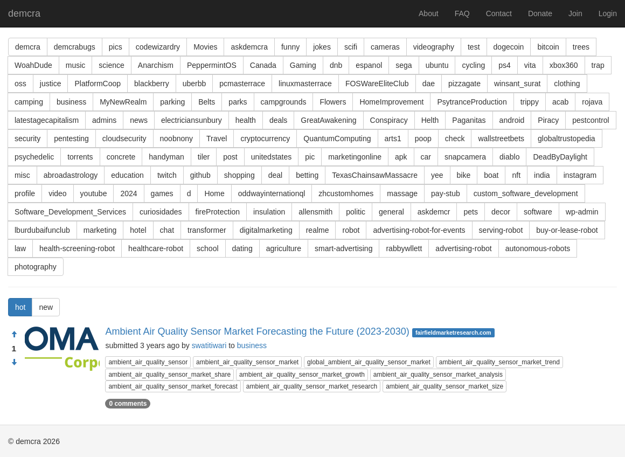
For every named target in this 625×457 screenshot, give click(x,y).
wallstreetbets (501, 138)
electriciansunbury (191, 120)
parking (172, 102)
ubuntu (437, 65)
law (20, 248)
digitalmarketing (266, 230)
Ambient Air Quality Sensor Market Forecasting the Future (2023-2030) (257, 331)
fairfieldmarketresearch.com (453, 332)
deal (275, 175)
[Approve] (14, 335)
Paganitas (468, 120)
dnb (336, 65)
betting (307, 175)
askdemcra (249, 47)
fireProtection (218, 211)
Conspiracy (389, 120)
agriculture (283, 248)
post (230, 157)
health (245, 120)
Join (575, 13)
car (426, 157)
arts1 (393, 138)
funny (290, 47)
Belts (206, 102)
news (139, 120)
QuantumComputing (337, 138)
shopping (239, 175)
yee (437, 175)
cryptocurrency (265, 138)
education (127, 175)
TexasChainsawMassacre (375, 175)
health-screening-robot (77, 248)
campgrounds (284, 102)
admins (104, 120)
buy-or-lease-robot (567, 230)
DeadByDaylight (560, 157)
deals (278, 120)
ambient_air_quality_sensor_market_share (169, 374)
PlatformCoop (97, 83)
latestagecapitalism (47, 120)
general (391, 211)
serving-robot (501, 230)
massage (402, 193)
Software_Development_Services (70, 211)
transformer (207, 230)
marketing (100, 230)
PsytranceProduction (471, 102)
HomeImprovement (391, 102)
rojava (592, 102)
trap (598, 65)
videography (433, 47)
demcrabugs (74, 47)
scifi (350, 47)
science (111, 65)
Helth (430, 120)
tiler (204, 157)
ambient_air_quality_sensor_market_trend (499, 362)
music (76, 65)
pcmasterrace (242, 83)
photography (36, 266)
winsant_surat (517, 83)
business (71, 102)
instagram (580, 175)
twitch (167, 175)
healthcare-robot (155, 248)
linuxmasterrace (305, 83)
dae (428, 83)
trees (581, 47)
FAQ (462, 13)
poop (423, 138)
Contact (499, 13)
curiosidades (161, 211)
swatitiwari (209, 345)
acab (560, 102)
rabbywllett (404, 248)
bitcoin (548, 47)
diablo (509, 157)
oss (20, 83)
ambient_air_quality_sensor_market (247, 362)
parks (237, 102)
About (429, 13)
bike (464, 175)
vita (530, 65)
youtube (93, 193)
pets (470, 211)
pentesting (71, 138)
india (542, 175)
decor (500, 211)
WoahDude (33, 65)
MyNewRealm (123, 102)
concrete (121, 157)
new (46, 307)
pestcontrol (590, 120)
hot (20, 307)
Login (608, 13)
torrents (80, 157)
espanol (369, 65)
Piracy (548, 120)
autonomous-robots (538, 248)
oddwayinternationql (271, 193)
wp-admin (582, 211)
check (455, 138)
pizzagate (464, 83)
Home (214, 193)
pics (115, 47)
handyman (166, 157)
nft (516, 175)
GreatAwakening (328, 120)
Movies (205, 47)
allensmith (315, 211)
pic (310, 157)
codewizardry (158, 47)
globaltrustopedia (566, 138)
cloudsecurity (124, 138)
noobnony (176, 138)
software (538, 211)
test (474, 47)
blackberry (151, 83)
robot (350, 230)
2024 (128, 193)
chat (167, 230)
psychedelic (34, 157)
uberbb (194, 83)
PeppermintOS (212, 65)
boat (491, 175)
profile (25, 193)
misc (22, 175)
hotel (138, 230)
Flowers (333, 102)
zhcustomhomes (345, 193)
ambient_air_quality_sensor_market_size (444, 386)
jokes (322, 47)
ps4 (504, 65)
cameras (385, 47)
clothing (567, 83)
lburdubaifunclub (42, 230)
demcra (24, 13)
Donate (540, 13)
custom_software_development (526, 193)
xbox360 (564, 65)
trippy (529, 102)
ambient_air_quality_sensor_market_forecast (172, 386)
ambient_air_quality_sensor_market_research (311, 386)
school (207, 248)
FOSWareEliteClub (377, 83)
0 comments (128, 403)
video (57, 193)
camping (29, 102)
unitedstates (271, 157)
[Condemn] (14, 363)
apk (401, 157)
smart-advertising (343, 248)
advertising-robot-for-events (419, 230)
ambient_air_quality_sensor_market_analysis (438, 374)
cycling (473, 65)
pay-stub (445, 193)
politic (355, 211)
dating (242, 248)
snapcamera (465, 157)
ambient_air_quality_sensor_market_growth (302, 374)
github (200, 175)
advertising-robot (463, 248)
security (27, 138)
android (512, 120)
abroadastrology (71, 175)
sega (403, 65)
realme (317, 230)
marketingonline (354, 157)
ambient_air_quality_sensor (148, 362)
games (162, 193)
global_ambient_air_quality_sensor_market (368, 362)
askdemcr (434, 211)
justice (50, 83)
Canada (263, 65)
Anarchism (155, 65)
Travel (216, 138)
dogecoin (509, 47)
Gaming (303, 65)
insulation (269, 211)
